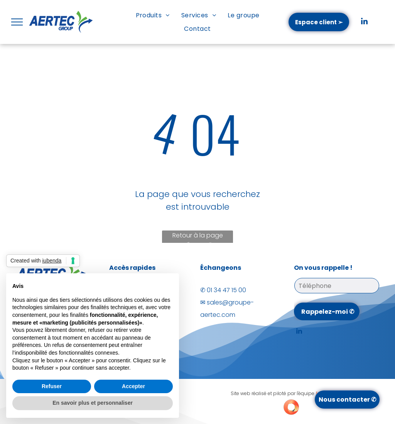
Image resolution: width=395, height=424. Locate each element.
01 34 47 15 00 (226, 290)
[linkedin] (364, 22)
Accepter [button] (133, 386)
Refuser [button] (52, 386)
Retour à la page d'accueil (197, 238)
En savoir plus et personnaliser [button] (92, 403)
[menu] (17, 22)
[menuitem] (153, 15)
